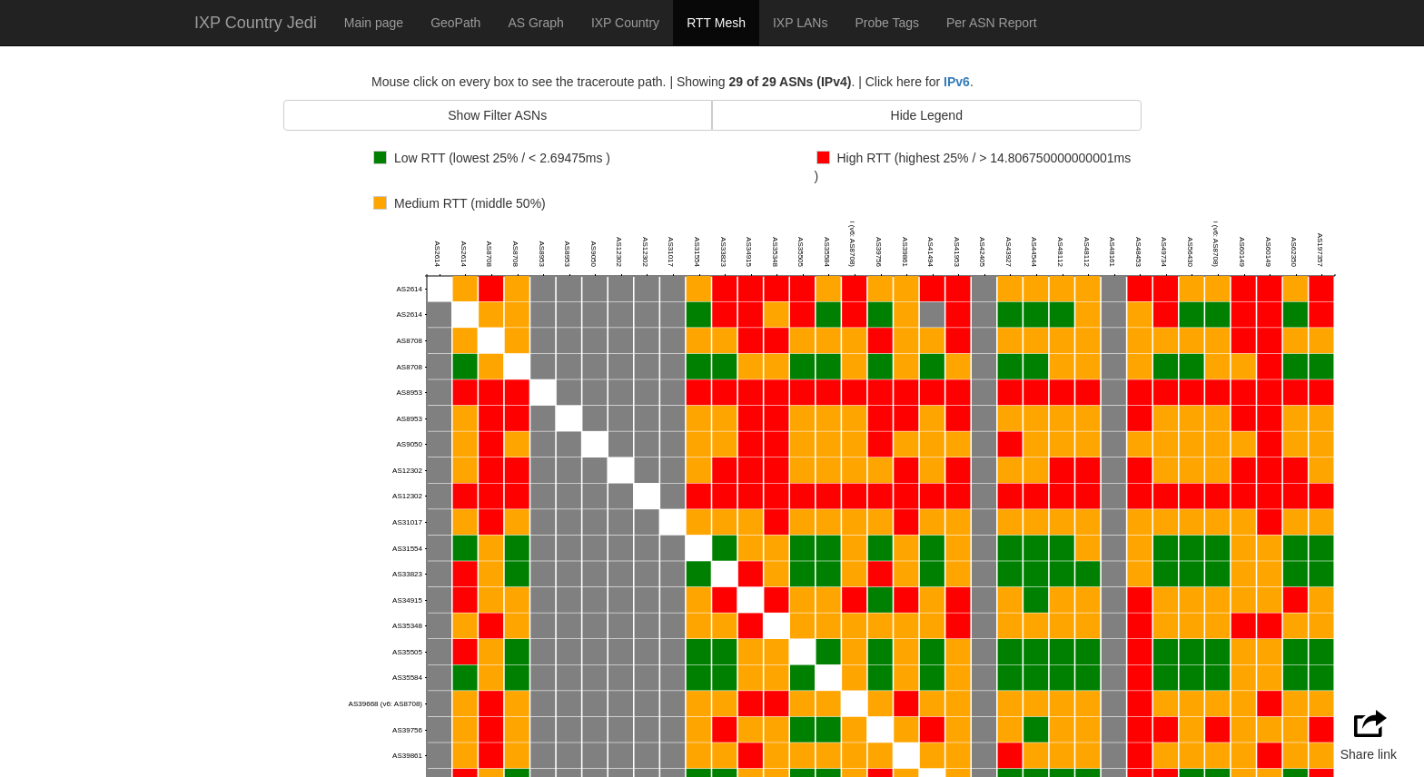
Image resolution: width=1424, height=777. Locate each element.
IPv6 (957, 81)
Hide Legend (927, 115)
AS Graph (535, 22)
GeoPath (455, 22)
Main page (373, 22)
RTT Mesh (716, 22)
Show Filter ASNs (497, 115)
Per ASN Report (991, 22)
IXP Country (625, 22)
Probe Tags (887, 22)
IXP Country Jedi (255, 23)
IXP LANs (800, 22)
